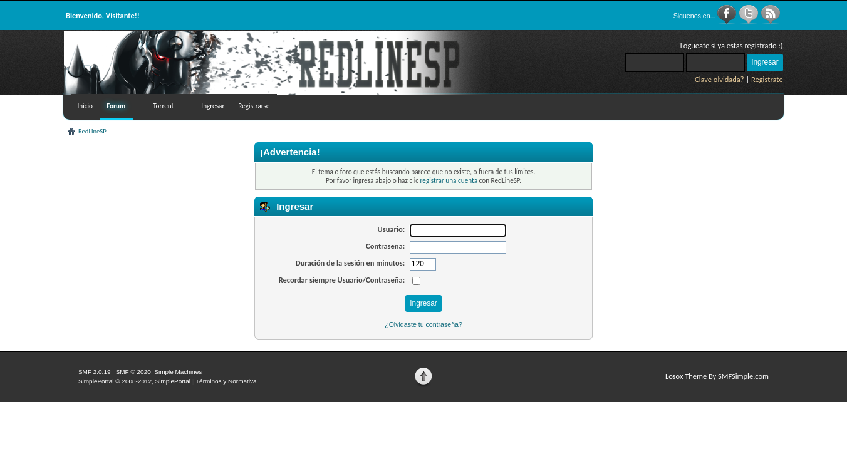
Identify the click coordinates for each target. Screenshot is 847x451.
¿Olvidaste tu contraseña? (423, 324)
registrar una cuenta (448, 180)
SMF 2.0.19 (94, 371)
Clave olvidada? (719, 79)
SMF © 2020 (133, 371)
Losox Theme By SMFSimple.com (717, 376)
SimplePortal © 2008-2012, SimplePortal (134, 381)
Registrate (767, 79)
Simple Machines (178, 371)
